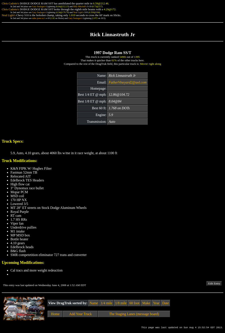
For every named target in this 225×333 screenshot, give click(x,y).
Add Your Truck (80, 314)
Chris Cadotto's (10, 3)
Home (55, 314)
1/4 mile (106, 303)
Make (146, 303)
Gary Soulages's (39, 6)
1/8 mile (121, 303)
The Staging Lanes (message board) (134, 314)
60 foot (134, 303)
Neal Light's (78, 12)
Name (94, 303)
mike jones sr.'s (38, 18)
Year (156, 303)
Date (165, 303)
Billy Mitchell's (80, 6)
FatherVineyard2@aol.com (127, 82)
